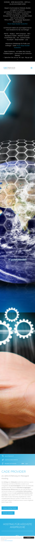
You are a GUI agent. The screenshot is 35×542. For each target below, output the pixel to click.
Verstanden (29, 537)
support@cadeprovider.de (11, 459)
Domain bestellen (8, 513)
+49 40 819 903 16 (9, 456)
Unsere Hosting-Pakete (9, 508)
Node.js (12, 33)
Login (26, 463)
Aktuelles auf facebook (10, 463)
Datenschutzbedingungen (8, 540)
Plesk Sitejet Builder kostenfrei (17, 24)
